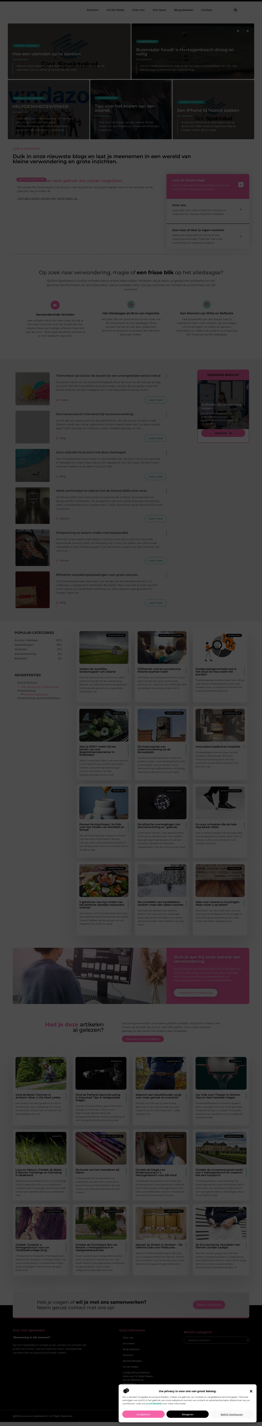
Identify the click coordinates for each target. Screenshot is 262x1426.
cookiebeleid (154, 1403)
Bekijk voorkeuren (232, 1414)
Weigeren (188, 1414)
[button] (251, 1391)
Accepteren (143, 1414)
